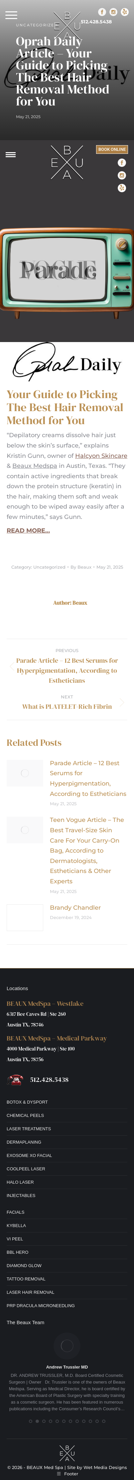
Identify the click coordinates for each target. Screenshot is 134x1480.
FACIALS (15, 1212)
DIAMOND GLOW (24, 1265)
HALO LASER (20, 1182)
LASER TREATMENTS (29, 1128)
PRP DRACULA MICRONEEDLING (41, 1305)
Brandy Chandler (75, 907)
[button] (11, 15)
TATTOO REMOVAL (26, 1278)
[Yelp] (125, 12)
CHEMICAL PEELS (25, 1115)
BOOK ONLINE (112, 149)
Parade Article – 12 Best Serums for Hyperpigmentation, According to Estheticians (88, 779)
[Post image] (25, 773)
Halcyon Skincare (101, 456)
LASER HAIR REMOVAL (31, 1292)
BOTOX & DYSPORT (27, 1102)
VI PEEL (15, 1238)
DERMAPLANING (24, 1142)
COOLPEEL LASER (26, 1168)
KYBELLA (16, 1225)
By (80, 567)
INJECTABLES (21, 1195)
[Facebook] (102, 12)
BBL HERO (17, 1252)
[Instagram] (113, 12)
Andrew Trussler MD (67, 1367)
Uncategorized (49, 567)
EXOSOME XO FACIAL (29, 1155)
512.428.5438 (96, 21)
